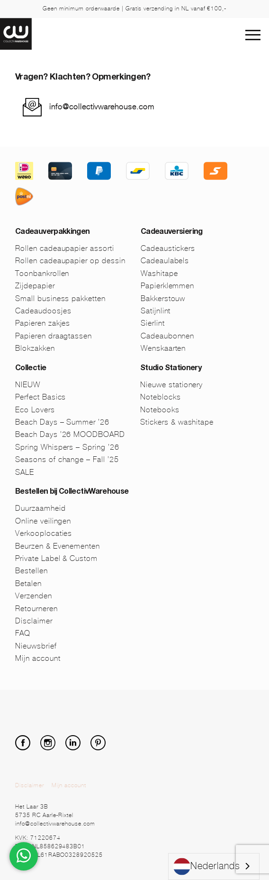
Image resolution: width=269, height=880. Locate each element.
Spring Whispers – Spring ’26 (67, 447)
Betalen (28, 583)
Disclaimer (34, 620)
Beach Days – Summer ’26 (62, 422)
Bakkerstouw (163, 298)
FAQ (22, 633)
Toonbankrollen (42, 273)
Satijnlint (156, 310)
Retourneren (36, 608)
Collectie (30, 369)
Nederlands (206, 866)
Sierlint (153, 323)
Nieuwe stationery (171, 384)
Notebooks (159, 409)
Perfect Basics (40, 396)
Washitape (159, 273)
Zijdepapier (35, 285)
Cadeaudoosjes (43, 310)
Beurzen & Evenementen (57, 546)
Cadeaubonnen (168, 335)
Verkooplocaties (43, 533)
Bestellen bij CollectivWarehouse (72, 492)
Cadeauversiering (172, 232)
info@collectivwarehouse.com (101, 106)
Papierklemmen (167, 285)
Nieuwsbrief (36, 645)
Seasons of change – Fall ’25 (67, 459)
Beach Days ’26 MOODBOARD (70, 434)
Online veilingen (43, 520)
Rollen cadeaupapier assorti (64, 248)
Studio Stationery (170, 369)
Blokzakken (35, 348)
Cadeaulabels (165, 260)
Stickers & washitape (177, 422)
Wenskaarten (163, 348)
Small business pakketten (60, 298)
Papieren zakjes (42, 323)
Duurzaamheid (40, 508)
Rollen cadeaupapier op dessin (70, 260)
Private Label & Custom (56, 558)
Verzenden (33, 595)
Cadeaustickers (168, 248)
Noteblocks (160, 396)
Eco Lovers (35, 409)
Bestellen (31, 570)
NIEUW (27, 384)
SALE (24, 472)
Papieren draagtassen (53, 335)
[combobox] (214, 866)
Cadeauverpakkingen (52, 232)
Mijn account (38, 658)
